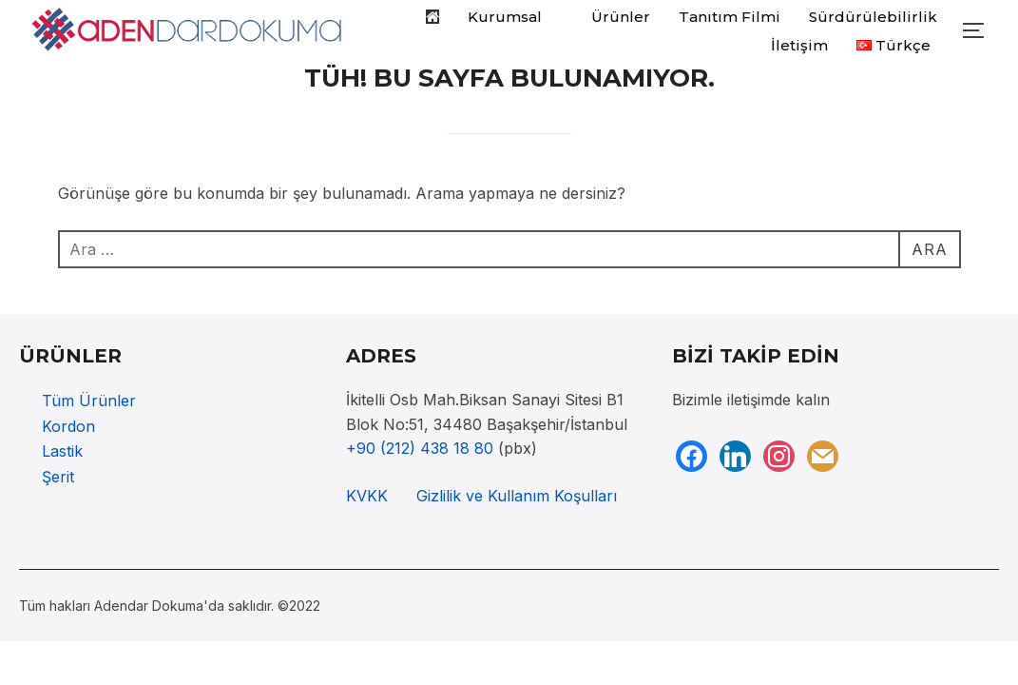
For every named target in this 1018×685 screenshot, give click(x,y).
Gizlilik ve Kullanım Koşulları (516, 495)
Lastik (62, 450)
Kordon (68, 426)
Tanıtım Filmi (729, 17)
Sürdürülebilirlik (873, 17)
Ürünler (620, 17)
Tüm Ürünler (89, 400)
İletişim (799, 45)
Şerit (58, 476)
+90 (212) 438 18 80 (419, 448)
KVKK (367, 495)
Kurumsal (515, 17)
